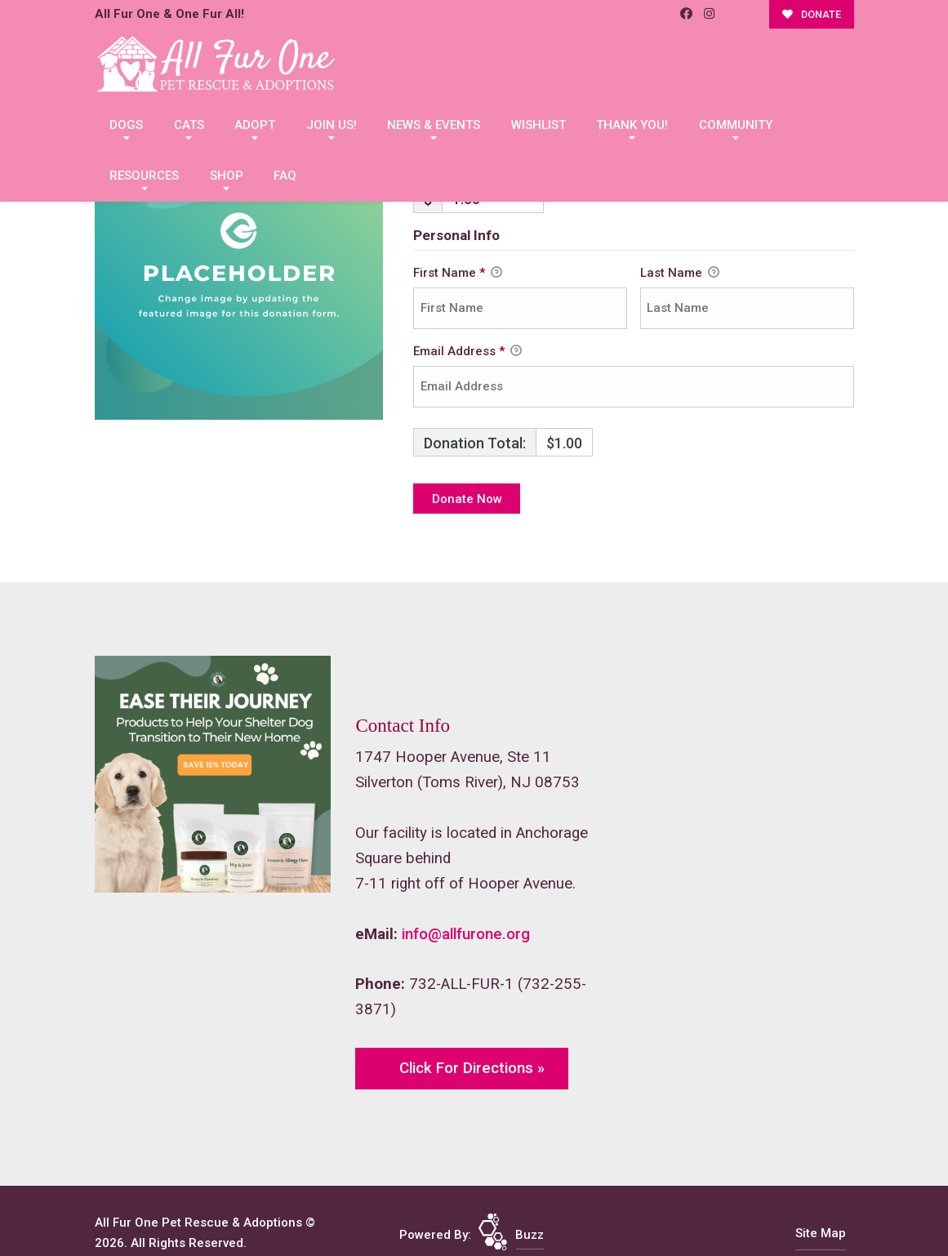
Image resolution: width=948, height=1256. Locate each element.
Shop (226, 175)
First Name (457, 273)
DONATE (811, 14)
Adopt (254, 125)
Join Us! (331, 125)
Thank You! (632, 125)
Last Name (679, 273)
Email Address (467, 352)
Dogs (126, 125)
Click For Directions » (472, 1068)
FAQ (285, 175)
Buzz (529, 1234)
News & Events (433, 125)
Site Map (820, 1233)
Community (735, 125)
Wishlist (538, 125)
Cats (189, 125)
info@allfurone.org (466, 934)
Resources (144, 175)
